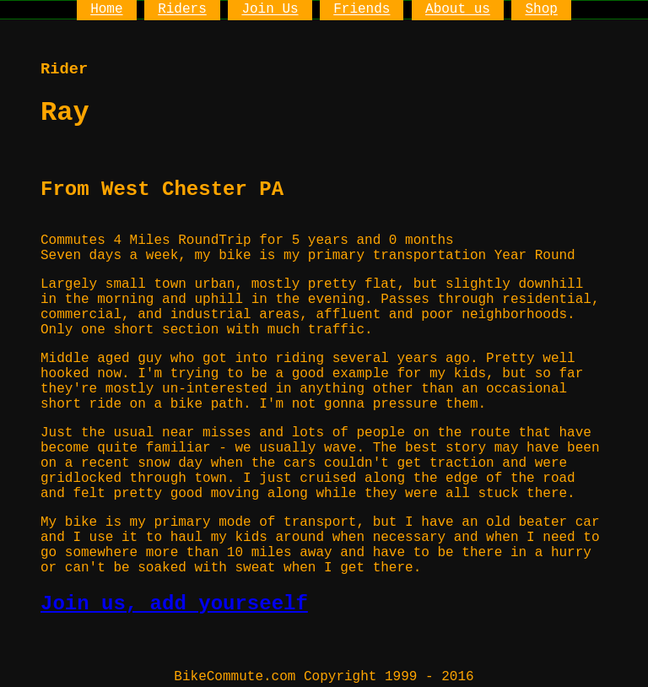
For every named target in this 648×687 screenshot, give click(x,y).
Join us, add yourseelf (174, 603)
